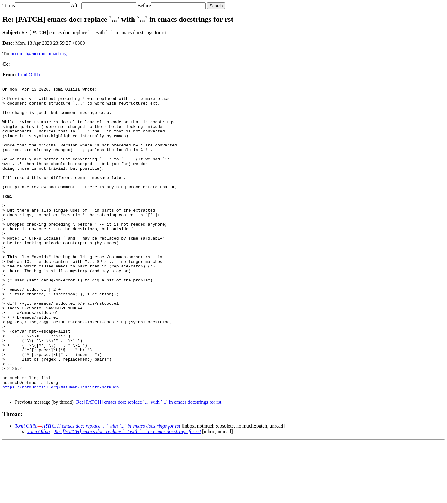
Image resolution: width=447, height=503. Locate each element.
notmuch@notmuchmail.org (39, 53)
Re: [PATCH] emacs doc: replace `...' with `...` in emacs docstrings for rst (148, 462)
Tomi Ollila (28, 74)
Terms (8, 5)
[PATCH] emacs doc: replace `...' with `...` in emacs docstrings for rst (111, 486)
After (76, 5)
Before (144, 5)
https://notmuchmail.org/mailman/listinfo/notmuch (60, 447)
